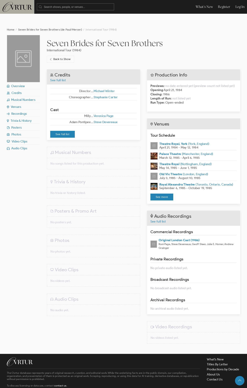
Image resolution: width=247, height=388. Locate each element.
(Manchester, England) (186, 140)
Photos (14, 121)
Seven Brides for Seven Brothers (105, 29)
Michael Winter (104, 77)
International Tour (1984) (64, 36)
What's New (204, 7)
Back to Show (59, 45)
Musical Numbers (21, 86)
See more (162, 183)
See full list (58, 66)
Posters (14, 114)
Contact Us (214, 366)
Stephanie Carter (106, 83)
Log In (240, 7)
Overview (16, 72)
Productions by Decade (223, 355)
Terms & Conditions (62, 382)
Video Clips (17, 128)
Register (224, 7)
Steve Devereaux (105, 108)
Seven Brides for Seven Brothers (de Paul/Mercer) (50, 15)
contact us (60, 371)
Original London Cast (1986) (179, 226)
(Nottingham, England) (185, 150)
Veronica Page (104, 102)
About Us (213, 361)
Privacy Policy (87, 382)
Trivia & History (19, 107)
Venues (14, 93)
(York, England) (184, 130)
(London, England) (183, 160)
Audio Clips (17, 134)
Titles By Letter (217, 351)
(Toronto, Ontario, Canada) (196, 171)
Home (10, 15)
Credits (14, 79)
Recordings (17, 100)
